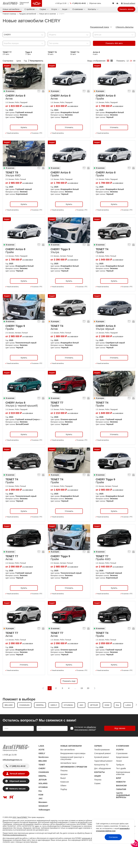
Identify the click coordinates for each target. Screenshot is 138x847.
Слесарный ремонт (102, 753)
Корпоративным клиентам (123, 773)
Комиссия (64, 782)
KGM (41, 794)
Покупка (64, 770)
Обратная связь (95, 3)
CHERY (42, 768)
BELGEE (43, 761)
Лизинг (119, 761)
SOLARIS (43, 783)
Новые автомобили (11, 9)
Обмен (63, 785)
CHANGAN (44, 772)
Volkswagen (44, 810)
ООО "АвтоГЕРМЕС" (20, 817)
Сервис (43, 9)
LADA (41, 746)
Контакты (92, 9)
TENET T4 (74, 53)
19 (81, 688)
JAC (41, 798)
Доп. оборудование (102, 768)
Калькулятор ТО (101, 765)
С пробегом (30, 9)
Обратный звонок (17, 781)
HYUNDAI (43, 787)
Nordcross (44, 757)
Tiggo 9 (28, 53)
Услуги (54, 9)
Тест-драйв (121, 768)
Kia (40, 791)
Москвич (43, 802)
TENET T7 (7, 53)
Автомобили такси (68, 763)
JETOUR (43, 779)
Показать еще (69, 681)
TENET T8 (52, 53)
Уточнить (69, 127)
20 (88, 688)
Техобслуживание (102, 750)
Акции (65, 9)
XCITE (41, 749)
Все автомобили (67, 750)
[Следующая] (95, 688)
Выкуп (63, 778)
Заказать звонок (126, 9)
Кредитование (122, 757)
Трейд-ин (120, 765)
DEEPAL (43, 776)
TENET (42, 764)
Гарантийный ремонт (103, 761)
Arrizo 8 (96, 53)
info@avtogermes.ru (12, 760)
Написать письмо (17, 789)
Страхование (121, 753)
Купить (24, 127)
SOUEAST (43, 806)
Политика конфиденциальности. (15, 835)
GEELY (42, 753)
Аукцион (64, 774)
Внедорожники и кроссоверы (72, 753)
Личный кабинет (17, 774)
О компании (77, 9)
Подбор (63, 789)
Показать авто (114, 43)
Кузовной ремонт (101, 757)
